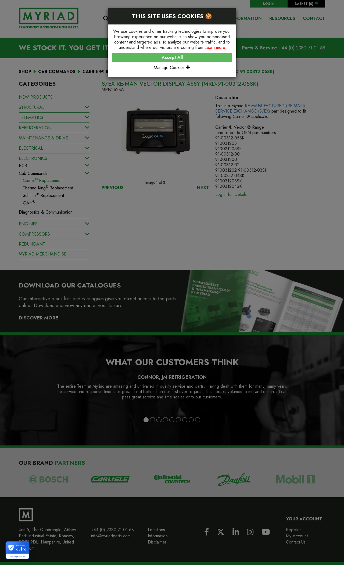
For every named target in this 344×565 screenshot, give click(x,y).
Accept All (172, 57)
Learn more (215, 47)
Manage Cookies (172, 67)
